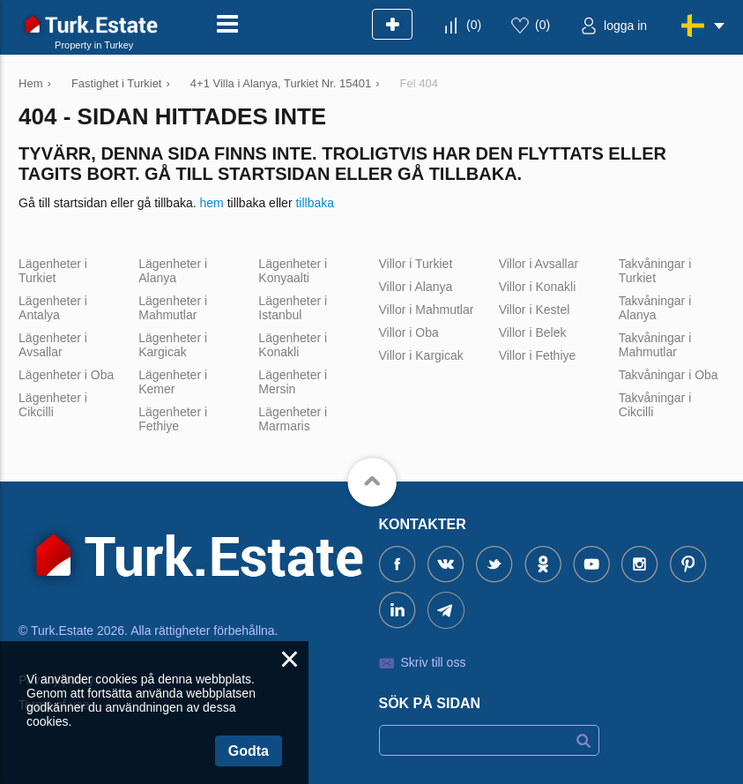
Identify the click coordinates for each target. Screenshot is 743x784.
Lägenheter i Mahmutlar (172, 308)
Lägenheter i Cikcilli (53, 405)
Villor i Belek (533, 332)
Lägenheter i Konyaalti (292, 271)
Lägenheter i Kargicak (172, 345)
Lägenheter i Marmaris (292, 419)
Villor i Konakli (537, 287)
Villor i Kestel (534, 309)
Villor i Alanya (416, 287)
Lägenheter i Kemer (172, 382)
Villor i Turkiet (416, 264)
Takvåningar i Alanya (655, 308)
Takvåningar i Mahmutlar (655, 345)
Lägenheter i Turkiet (53, 271)
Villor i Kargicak (421, 355)
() (473, 25)
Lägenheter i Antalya (53, 308)
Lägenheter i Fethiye (172, 419)
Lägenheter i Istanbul (292, 308)
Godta (248, 750)
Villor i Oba (409, 332)
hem (212, 203)
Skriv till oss (433, 662)
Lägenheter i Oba (66, 375)
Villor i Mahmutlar (426, 309)
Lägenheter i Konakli (292, 345)
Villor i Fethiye (537, 355)
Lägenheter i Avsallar (53, 345)
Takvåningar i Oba (668, 375)
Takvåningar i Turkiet (655, 271)
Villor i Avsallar (539, 264)
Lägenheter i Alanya (172, 271)
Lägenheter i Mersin (292, 382)
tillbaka (314, 203)
